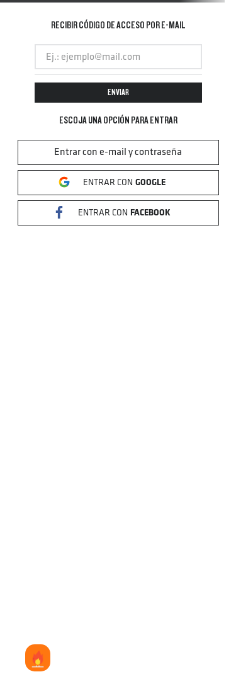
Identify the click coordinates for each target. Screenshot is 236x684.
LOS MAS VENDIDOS (37, 658)
